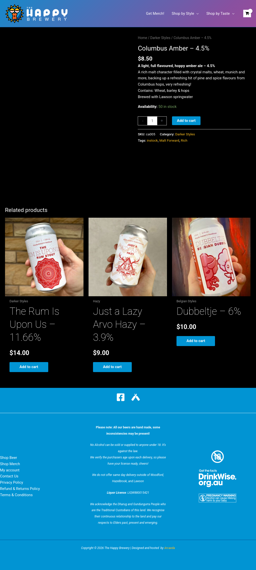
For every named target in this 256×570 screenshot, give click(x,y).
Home (142, 38)
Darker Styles (160, 38)
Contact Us (9, 476)
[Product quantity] (152, 120)
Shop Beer (8, 457)
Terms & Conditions (16, 495)
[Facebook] (120, 397)
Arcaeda (169, 548)
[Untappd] (135, 397)
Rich (184, 140)
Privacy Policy (11, 482)
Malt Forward (169, 140)
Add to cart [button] (29, 367)
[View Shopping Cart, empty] (247, 14)
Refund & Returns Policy (20, 488)
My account (10, 470)
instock (152, 140)
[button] (196, 13)
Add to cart (186, 120)
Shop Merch (10, 464)
